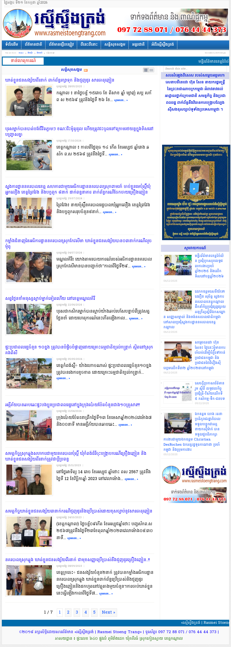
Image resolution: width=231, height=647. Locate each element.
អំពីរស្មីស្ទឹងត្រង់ (162, 44)
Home (21, 53)
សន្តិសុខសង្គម (114, 44)
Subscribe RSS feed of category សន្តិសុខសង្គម (86, 70)
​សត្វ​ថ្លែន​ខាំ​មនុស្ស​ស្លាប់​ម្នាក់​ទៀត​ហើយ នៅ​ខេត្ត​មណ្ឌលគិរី (50, 299)
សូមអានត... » (121, 100)
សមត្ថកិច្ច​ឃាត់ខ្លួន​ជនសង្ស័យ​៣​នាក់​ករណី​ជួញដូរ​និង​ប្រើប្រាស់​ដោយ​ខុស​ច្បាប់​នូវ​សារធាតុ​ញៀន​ (78, 511)
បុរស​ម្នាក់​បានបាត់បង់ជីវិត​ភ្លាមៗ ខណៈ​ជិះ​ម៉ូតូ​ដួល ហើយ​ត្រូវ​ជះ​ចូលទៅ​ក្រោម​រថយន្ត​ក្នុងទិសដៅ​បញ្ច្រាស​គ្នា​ (79, 132)
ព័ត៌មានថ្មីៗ (30, 53)
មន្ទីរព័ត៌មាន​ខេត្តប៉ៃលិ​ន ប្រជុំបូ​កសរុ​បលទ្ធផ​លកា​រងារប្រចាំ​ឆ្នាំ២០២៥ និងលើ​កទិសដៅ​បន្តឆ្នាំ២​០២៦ (209, 266)
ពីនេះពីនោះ (89, 44)
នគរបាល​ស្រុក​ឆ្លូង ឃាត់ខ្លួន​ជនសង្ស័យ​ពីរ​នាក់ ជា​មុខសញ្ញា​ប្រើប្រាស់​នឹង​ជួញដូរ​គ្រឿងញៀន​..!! (77, 560)
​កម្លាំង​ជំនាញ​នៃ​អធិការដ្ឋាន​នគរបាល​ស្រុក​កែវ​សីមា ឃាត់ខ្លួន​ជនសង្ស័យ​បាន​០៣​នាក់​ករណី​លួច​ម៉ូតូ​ (78, 244)
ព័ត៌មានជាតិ (33, 44)
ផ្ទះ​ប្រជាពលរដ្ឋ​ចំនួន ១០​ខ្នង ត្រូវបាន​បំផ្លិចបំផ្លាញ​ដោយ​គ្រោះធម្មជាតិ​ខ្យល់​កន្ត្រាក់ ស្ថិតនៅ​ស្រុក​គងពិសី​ (79, 350)
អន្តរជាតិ (138, 44)
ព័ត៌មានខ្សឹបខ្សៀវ (61, 44)
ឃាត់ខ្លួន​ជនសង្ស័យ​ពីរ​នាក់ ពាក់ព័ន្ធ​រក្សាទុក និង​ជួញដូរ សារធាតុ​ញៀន (59, 80)
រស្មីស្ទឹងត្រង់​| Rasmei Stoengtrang (58, 23)
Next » (108, 613)
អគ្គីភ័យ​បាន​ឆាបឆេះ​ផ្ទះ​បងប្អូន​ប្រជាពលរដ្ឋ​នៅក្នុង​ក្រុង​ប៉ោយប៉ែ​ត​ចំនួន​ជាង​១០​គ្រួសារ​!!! (72, 405)
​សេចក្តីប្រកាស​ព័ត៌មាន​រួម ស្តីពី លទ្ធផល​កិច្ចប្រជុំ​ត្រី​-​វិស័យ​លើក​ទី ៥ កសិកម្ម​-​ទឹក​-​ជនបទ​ (210, 391)
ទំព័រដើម (11, 44)
